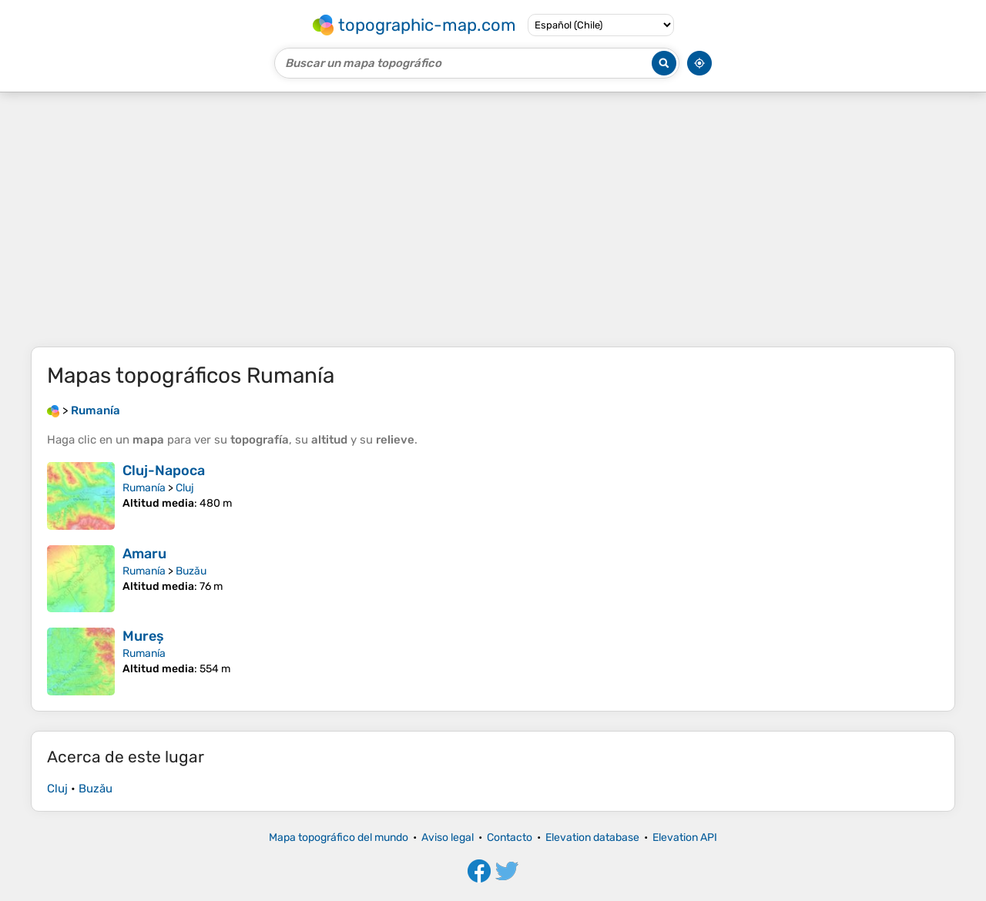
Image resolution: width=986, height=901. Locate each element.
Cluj (185, 487)
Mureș (143, 636)
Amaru (144, 553)
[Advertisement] (493, 219)
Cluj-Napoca (163, 470)
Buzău (191, 571)
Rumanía (144, 487)
